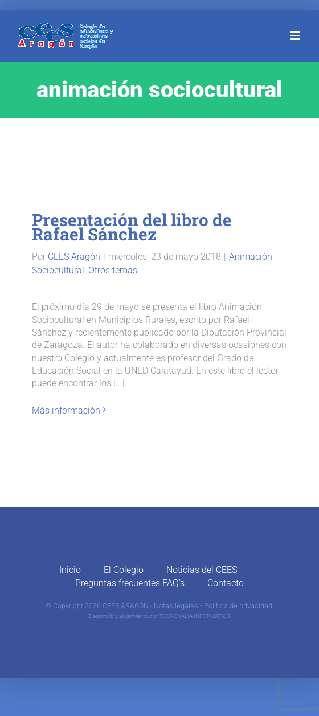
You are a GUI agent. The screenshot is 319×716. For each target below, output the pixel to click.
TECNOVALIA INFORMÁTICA (195, 616)
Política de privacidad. (239, 606)
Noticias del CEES (201, 569)
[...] (119, 383)
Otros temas (112, 270)
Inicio (70, 569)
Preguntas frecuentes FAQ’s (130, 583)
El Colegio (124, 569)
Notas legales (176, 606)
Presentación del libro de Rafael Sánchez (132, 226)
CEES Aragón (74, 256)
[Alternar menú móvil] (296, 36)
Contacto (225, 583)
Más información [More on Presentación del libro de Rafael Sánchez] (66, 410)
